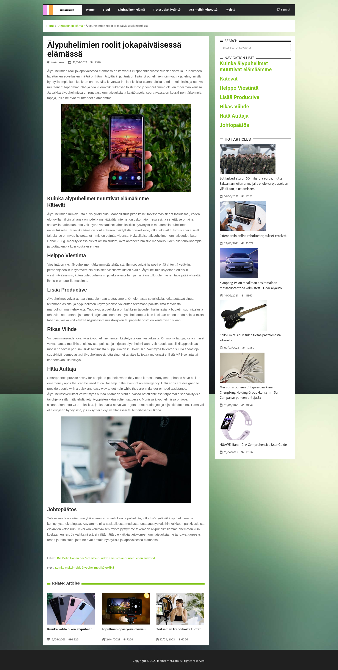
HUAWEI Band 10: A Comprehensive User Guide (253, 445)
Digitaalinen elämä (131, 9)
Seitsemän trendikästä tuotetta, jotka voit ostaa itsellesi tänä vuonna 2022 (180, 629)
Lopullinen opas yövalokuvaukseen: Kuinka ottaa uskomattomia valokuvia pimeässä (126, 629)
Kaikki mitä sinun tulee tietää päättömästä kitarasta (250, 337)
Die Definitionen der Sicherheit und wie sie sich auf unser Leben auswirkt (106, 558)
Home (90, 9)
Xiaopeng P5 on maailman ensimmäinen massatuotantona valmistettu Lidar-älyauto (251, 285)
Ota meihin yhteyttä (203, 9)
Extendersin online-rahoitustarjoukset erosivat (253, 236)
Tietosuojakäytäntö (167, 9)
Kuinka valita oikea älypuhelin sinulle (71, 629)
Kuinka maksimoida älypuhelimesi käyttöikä (84, 567)
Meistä (230, 9)
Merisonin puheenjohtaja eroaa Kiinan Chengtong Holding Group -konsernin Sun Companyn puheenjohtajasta (250, 393)
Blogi (106, 9)
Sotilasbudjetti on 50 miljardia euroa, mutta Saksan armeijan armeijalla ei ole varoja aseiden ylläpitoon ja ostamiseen (254, 184)
